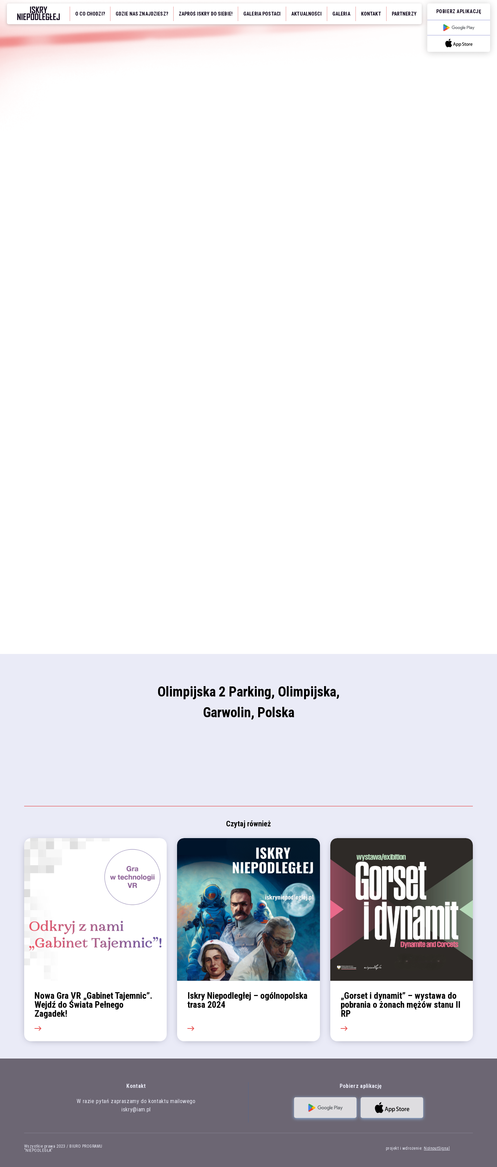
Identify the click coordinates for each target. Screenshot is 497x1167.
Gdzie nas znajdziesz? (142, 14)
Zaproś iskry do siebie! (206, 14)
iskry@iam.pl (136, 1109)
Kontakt (371, 14)
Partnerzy (404, 14)
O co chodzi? (90, 14)
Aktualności (306, 14)
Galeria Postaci (262, 14)
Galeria (341, 14)
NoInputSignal (437, 1148)
